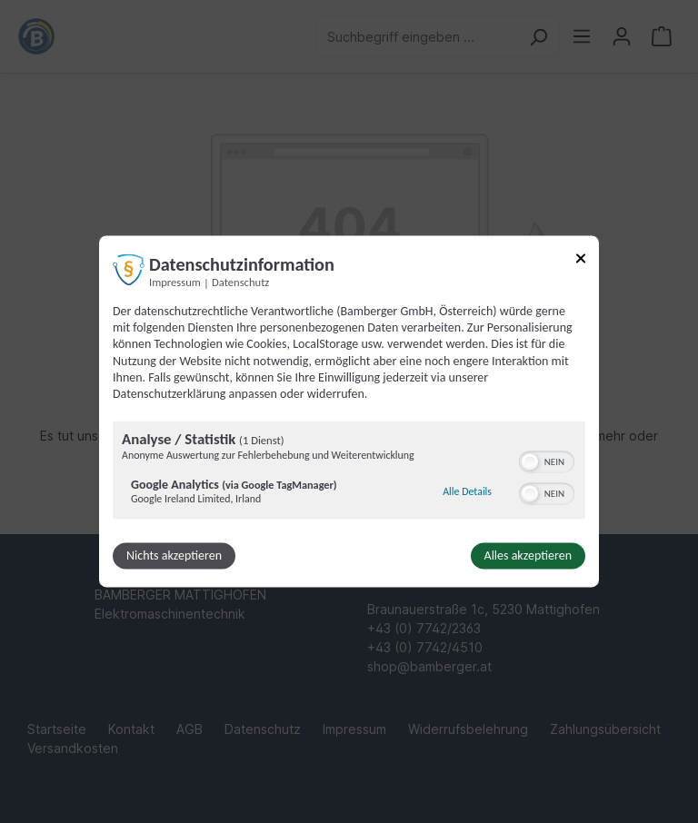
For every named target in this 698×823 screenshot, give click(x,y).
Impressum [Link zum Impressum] (175, 282)
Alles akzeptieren (528, 556)
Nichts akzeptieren (174, 556)
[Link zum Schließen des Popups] (580, 261)
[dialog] (349, 411)
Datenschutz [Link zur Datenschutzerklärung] (240, 282)
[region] (349, 472)
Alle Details (467, 491)
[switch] (546, 460)
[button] (530, 462)
